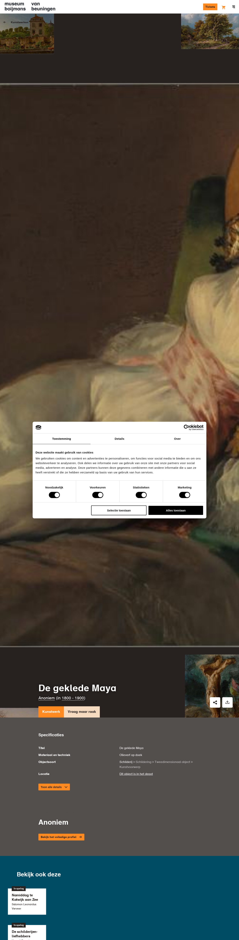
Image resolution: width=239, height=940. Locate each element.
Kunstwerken (19, 22)
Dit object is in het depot (136, 698)
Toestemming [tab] (61, 438)
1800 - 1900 (73, 622)
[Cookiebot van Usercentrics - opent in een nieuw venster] (186, 427)
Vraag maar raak (82, 636)
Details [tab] (119, 438)
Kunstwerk (51, 636)
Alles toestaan (176, 510)
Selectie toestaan (119, 510)
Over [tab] (177, 438)
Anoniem (46, 622)
